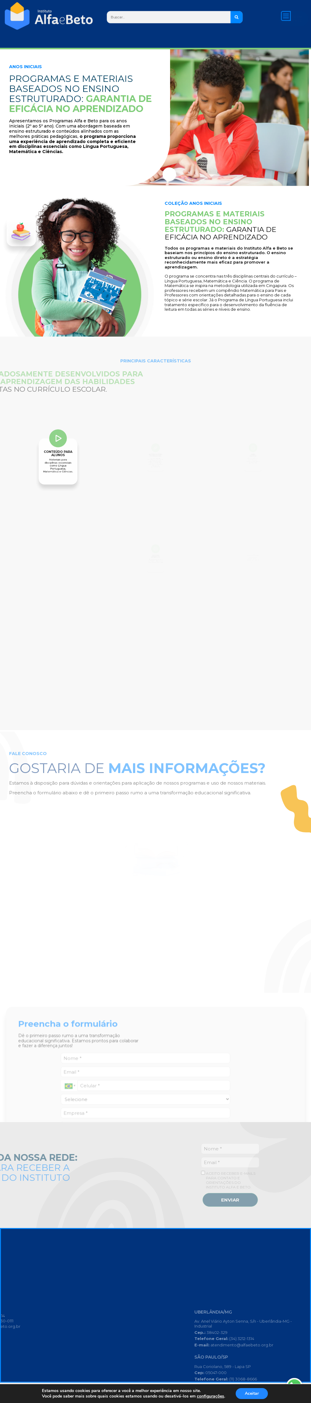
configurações (210, 1396)
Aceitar (252, 1393)
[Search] (237, 17)
